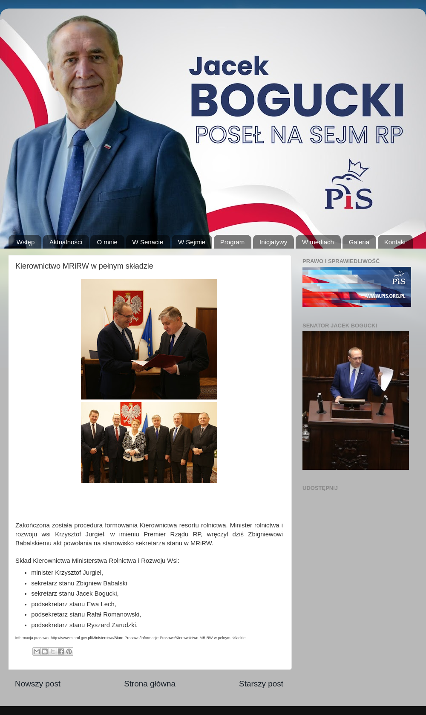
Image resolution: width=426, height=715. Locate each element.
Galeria (359, 242)
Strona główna (150, 683)
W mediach (318, 242)
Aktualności (65, 242)
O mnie (107, 242)
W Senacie (148, 242)
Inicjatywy (273, 242)
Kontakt (395, 242)
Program (232, 242)
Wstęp (26, 242)
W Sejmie (191, 242)
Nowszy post (37, 683)
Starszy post (261, 683)
